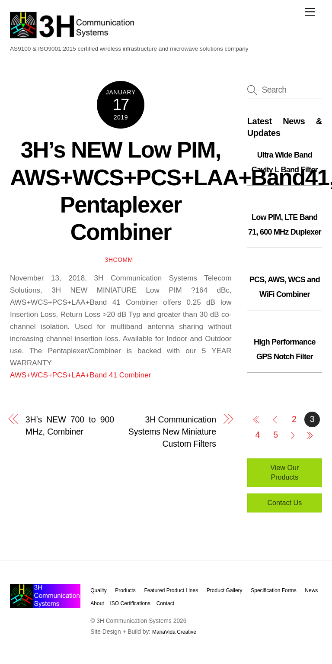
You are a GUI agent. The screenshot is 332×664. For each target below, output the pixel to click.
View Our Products (284, 472)
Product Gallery (225, 590)
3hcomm (119, 260)
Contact (165, 603)
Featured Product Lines (171, 590)
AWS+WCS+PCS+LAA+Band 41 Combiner (80, 375)
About (97, 603)
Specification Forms (273, 590)
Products (125, 590)
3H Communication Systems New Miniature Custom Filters (172, 431)
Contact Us (284, 502)
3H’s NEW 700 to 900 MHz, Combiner (70, 425)
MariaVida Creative (174, 632)
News (311, 590)
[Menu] (310, 11)
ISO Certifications (130, 603)
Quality (98, 590)
